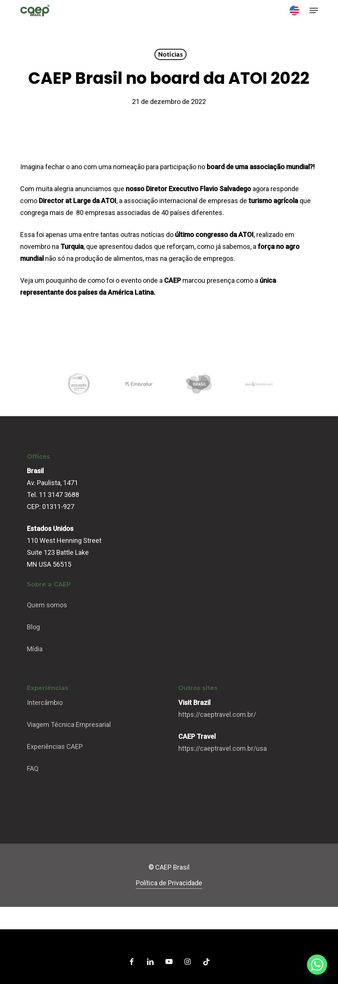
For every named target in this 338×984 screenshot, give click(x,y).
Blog (33, 627)
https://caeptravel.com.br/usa (222, 748)
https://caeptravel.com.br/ (217, 714)
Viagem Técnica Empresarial (69, 724)
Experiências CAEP (55, 746)
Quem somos (47, 605)
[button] (314, 10)
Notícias (170, 54)
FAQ (32, 768)
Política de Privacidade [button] (169, 883)
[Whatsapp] (317, 965)
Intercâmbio (45, 702)
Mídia (35, 649)
